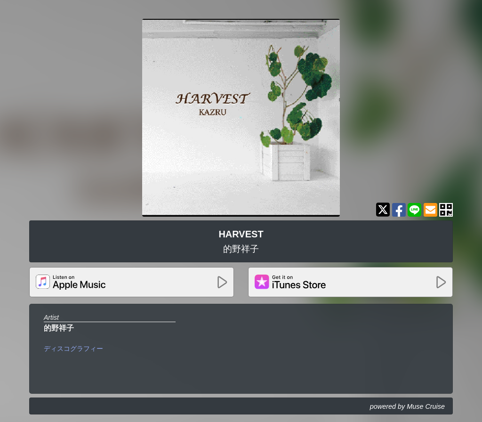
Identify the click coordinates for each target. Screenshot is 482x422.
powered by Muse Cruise (407, 406)
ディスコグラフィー (73, 348)
